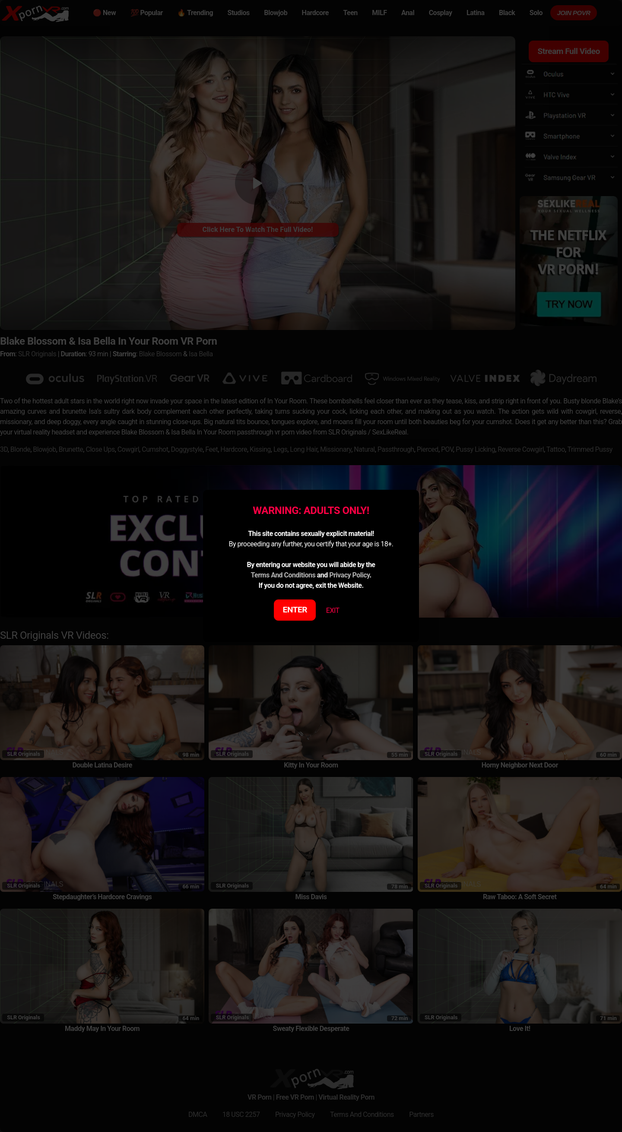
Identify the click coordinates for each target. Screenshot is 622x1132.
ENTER (295, 610)
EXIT (333, 610)
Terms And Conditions (283, 575)
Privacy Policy (349, 575)
